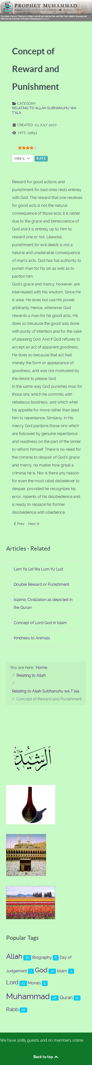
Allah (14, 956)
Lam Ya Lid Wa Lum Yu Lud (38, 569)
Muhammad (28, 996)
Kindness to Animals (32, 638)
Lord (12, 982)
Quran (66, 997)
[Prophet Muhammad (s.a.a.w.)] (46, 10)
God (41, 970)
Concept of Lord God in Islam (40, 622)
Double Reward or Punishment (41, 584)
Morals (34, 982)
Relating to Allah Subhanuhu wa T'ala (44, 110)
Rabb (12, 1009)
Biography (42, 957)
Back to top (46, 1056)
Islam (62, 970)
